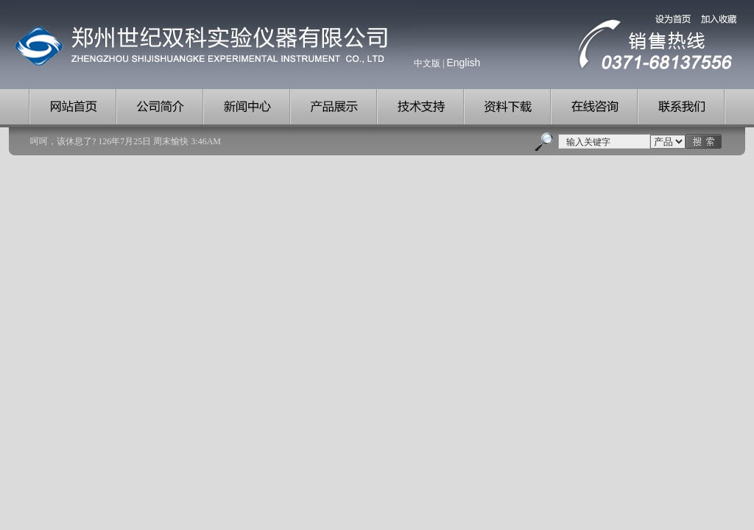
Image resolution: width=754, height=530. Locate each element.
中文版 (427, 63)
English (463, 62)
